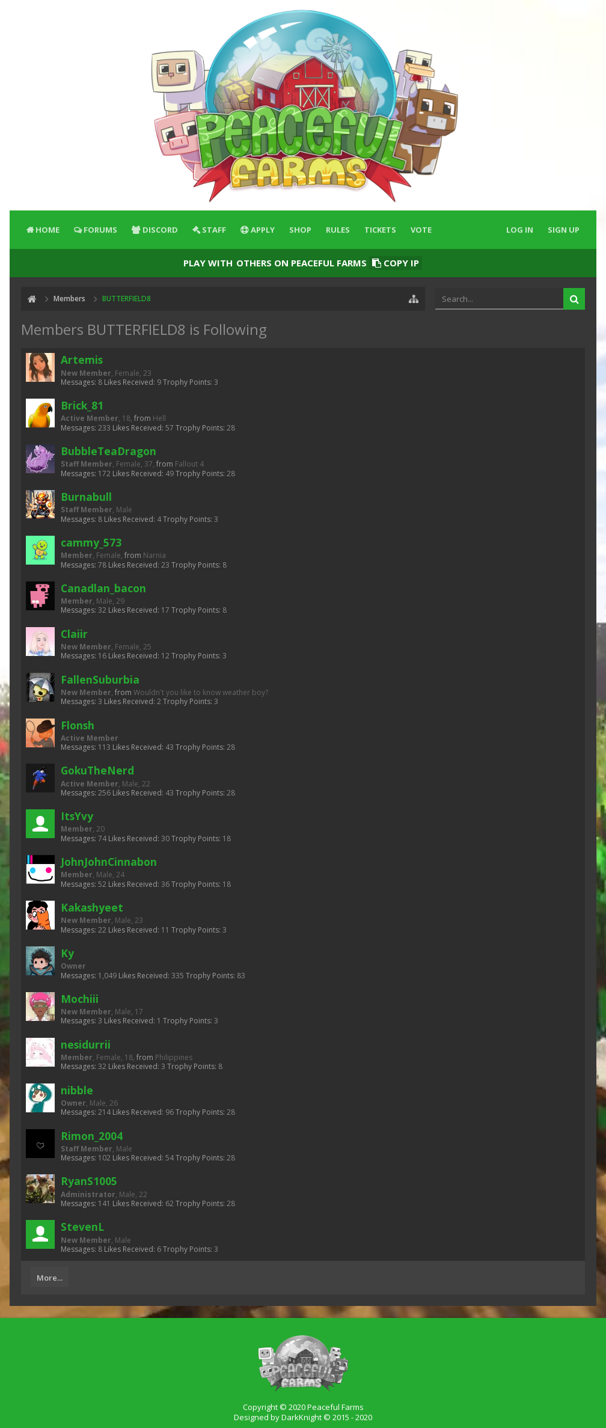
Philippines (173, 1057)
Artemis (82, 359)
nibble (77, 1090)
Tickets (380, 229)
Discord (160, 229)
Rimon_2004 (92, 1136)
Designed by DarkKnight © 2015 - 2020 (303, 1417)
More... (50, 1277)
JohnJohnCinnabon (109, 861)
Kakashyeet (92, 907)
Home (47, 229)
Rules (338, 229)
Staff (214, 229)
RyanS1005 (89, 1181)
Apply (263, 229)
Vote (421, 229)
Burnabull (86, 496)
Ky (67, 953)
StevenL (82, 1226)
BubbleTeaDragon (108, 451)
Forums (100, 229)
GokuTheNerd (97, 770)
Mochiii (80, 998)
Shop (300, 229)
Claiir (74, 634)
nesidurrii (86, 1044)
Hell (159, 418)
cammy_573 (91, 542)
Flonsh (77, 725)
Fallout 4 (189, 464)
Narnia (154, 555)
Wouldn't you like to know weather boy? (200, 692)
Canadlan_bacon (103, 588)
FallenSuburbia (100, 679)
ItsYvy (77, 816)
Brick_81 (82, 405)
